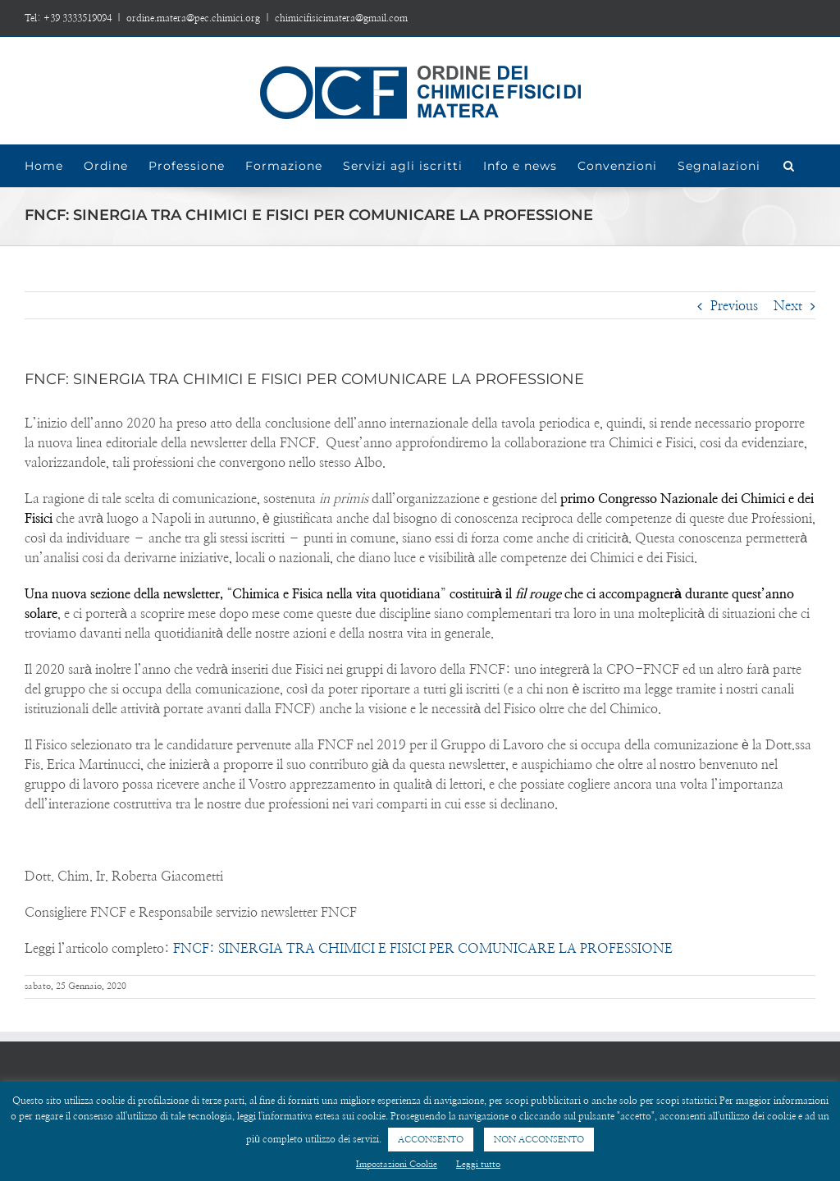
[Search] (789, 165)
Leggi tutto (478, 1164)
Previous (734, 306)
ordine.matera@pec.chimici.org (193, 18)
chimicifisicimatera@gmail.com (341, 18)
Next (788, 306)
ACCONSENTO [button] (430, 1139)
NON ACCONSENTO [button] (539, 1139)
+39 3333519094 (77, 18)
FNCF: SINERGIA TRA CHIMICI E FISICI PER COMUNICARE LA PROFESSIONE (423, 948)
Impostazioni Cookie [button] (396, 1164)
